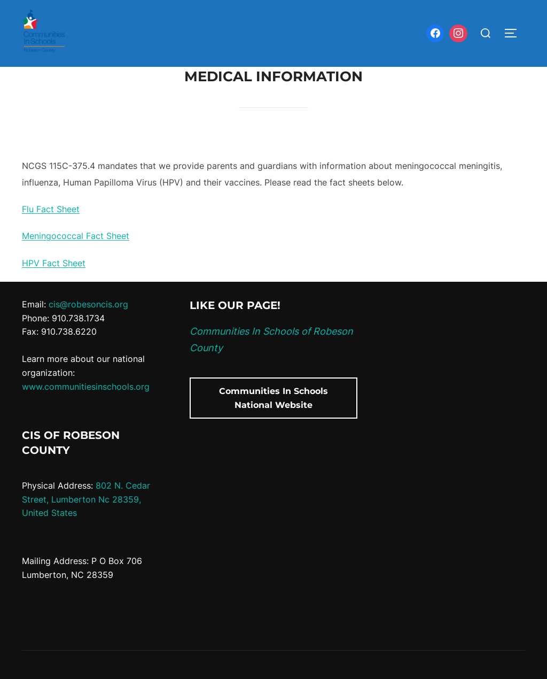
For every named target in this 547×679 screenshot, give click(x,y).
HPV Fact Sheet (53, 263)
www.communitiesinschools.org (86, 386)
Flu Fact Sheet (51, 209)
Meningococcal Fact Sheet (75, 235)
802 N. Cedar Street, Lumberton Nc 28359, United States (86, 499)
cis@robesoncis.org (88, 304)
